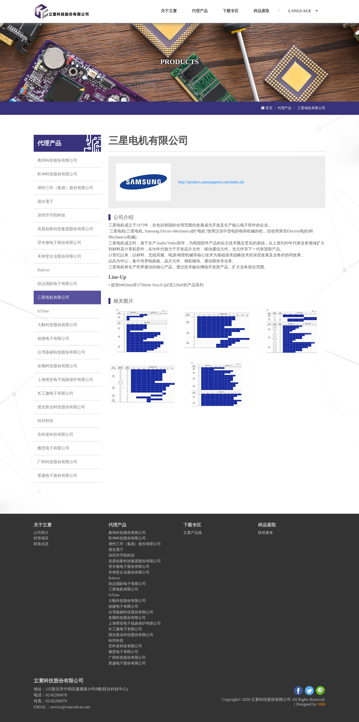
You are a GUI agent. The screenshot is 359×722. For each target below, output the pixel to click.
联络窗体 (265, 532)
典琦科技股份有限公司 (57, 160)
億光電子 (45, 201)
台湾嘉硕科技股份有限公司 (61, 352)
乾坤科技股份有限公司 (57, 174)
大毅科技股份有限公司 (57, 325)
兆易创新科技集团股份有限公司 (65, 229)
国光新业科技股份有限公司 (61, 407)
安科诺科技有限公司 (55, 434)
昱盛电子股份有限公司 (57, 475)
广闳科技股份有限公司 (57, 462)
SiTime (43, 311)
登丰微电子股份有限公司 (59, 242)
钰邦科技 (45, 421)
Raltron (43, 270)
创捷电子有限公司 (53, 338)
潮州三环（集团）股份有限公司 (65, 188)
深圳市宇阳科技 (51, 215)
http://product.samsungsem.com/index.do (211, 182)
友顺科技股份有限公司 (57, 366)
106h (321, 704)
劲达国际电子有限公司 (57, 284)
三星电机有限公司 (53, 297)
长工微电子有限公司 (55, 393)
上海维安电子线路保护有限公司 (65, 379)
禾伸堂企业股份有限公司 (59, 256)
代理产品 (284, 108)
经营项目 (41, 538)
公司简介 (41, 532)
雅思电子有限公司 (53, 448)
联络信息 (41, 544)
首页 (267, 108)
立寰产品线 (192, 532)
